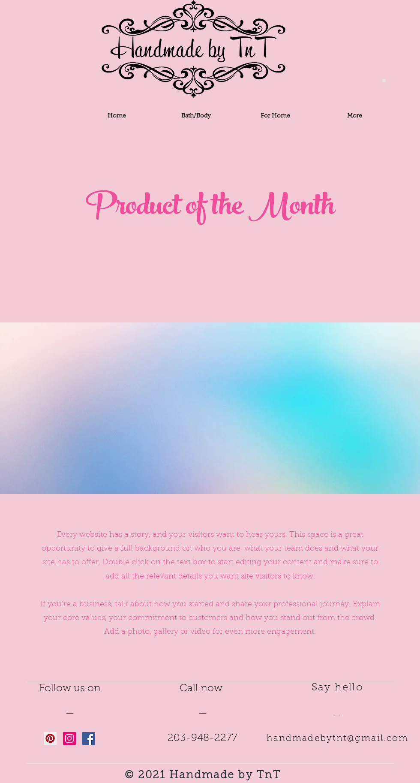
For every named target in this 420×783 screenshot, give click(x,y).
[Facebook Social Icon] (88, 738)
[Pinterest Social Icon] (50, 738)
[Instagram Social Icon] (69, 738)
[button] (384, 80)
